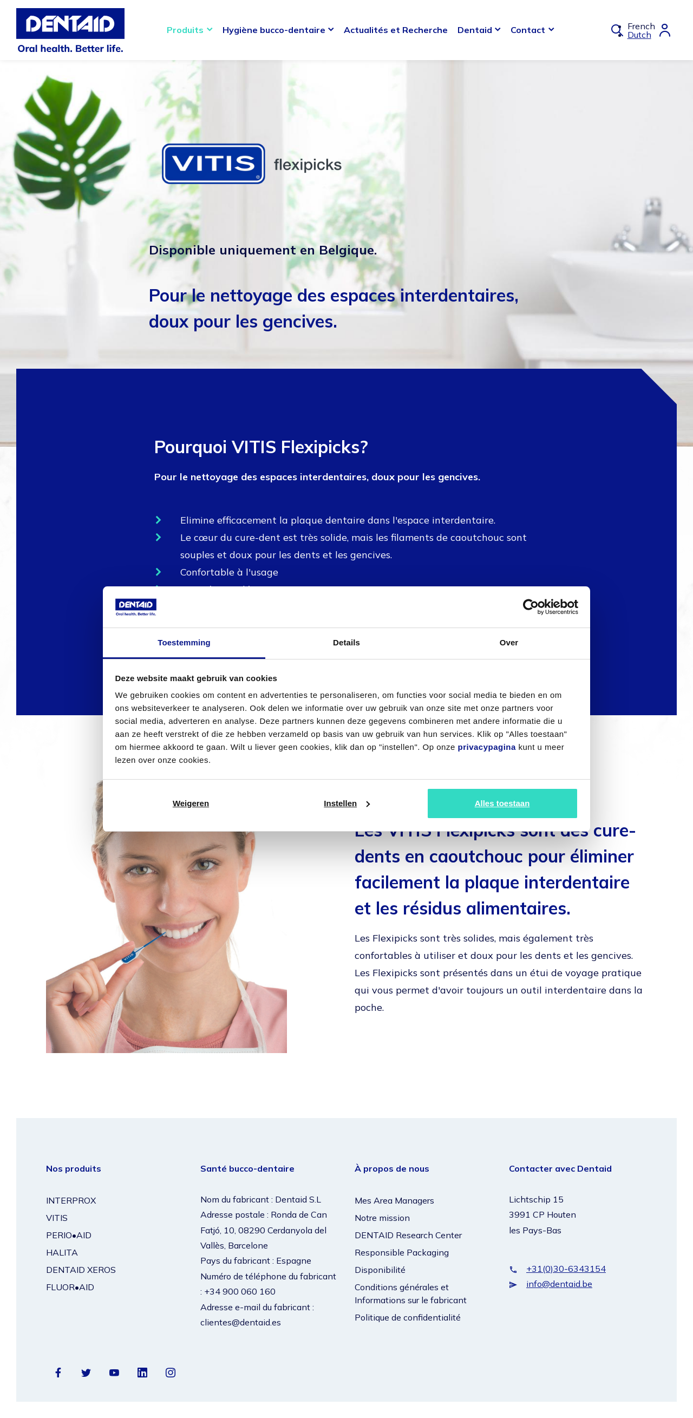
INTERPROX (71, 1200)
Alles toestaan (502, 803)
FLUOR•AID (70, 1287)
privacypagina (486, 747)
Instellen (347, 803)
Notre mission (382, 1217)
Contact (528, 29)
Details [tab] (346, 642)
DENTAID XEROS (81, 1269)
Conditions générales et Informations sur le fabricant (411, 1293)
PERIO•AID (68, 1235)
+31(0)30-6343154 (566, 1268)
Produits (185, 29)
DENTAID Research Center (408, 1235)
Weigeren (191, 803)
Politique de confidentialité (408, 1317)
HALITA (62, 1252)
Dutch (639, 34)
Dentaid (474, 29)
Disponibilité (380, 1269)
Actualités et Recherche (396, 29)
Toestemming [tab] (184, 642)
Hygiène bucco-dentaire (274, 29)
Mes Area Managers (394, 1200)
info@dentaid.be (559, 1283)
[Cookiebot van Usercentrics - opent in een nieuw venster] (530, 607)
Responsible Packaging (402, 1252)
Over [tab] (509, 642)
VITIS (57, 1217)
